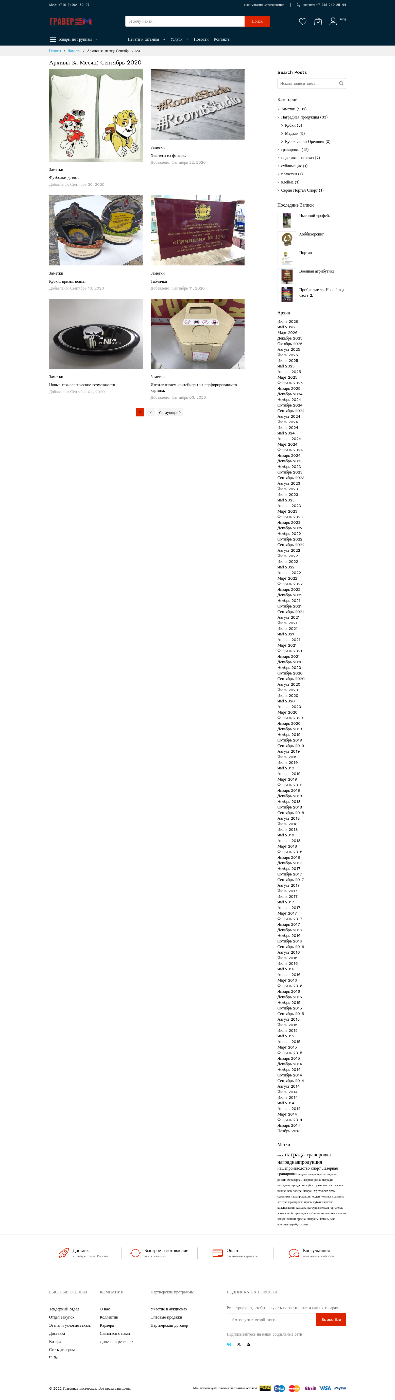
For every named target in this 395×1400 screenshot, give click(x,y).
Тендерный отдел (64, 1309)
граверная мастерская (329, 1185)
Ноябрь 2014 (289, 1069)
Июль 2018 (288, 823)
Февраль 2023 (290, 516)
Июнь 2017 (288, 896)
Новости (201, 39)
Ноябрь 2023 (289, 466)
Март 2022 (287, 578)
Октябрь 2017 (290, 874)
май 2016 (286, 969)
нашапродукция (302, 1196)
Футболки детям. (64, 177)
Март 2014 (287, 1114)
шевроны (313, 1219)
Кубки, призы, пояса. (67, 281)
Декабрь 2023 (290, 461)
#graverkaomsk (325, 1191)
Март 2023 (287, 511)
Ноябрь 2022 (289, 533)
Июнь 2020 (288, 695)
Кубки (290, 125)
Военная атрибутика (317, 271)
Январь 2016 (289, 991)
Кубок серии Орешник (304, 141)
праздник (338, 1196)
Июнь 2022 (288, 561)
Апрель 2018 (289, 840)
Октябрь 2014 (290, 1075)
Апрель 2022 (289, 572)
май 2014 (286, 1103)
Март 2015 (287, 1047)
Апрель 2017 (289, 907)
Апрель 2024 (289, 438)
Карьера (107, 1325)
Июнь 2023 (288, 494)
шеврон (308, 1191)
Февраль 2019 (290, 784)
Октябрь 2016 (290, 941)
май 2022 (286, 567)
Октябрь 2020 (290, 673)
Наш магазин (253, 5)
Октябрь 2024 (290, 405)
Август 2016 (289, 952)
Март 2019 (287, 779)
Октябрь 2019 (290, 740)
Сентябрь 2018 (291, 812)
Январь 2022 (289, 589)
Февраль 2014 (290, 1119)
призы (308, 1202)
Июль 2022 (288, 555)
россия (282, 1180)
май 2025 (286, 366)
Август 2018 (289, 818)
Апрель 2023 (289, 505)
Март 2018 (287, 846)
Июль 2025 (288, 354)
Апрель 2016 (289, 974)
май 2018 (286, 835)
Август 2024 (289, 416)
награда (296, 1154)
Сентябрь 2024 (291, 410)
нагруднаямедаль (319, 1207)
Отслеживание (274, 5)
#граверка (294, 1180)
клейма (287, 182)
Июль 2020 (288, 689)
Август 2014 (289, 1086)
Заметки (56, 169)
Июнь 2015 (288, 1030)
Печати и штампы (143, 39)
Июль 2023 (288, 488)
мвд (332, 1219)
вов (290, 1191)
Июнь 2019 (288, 762)
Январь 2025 (289, 388)
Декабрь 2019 (290, 729)
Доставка (57, 1333)
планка (282, 1191)
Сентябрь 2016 (291, 946)
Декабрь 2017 (290, 863)
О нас (105, 1309)
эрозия (282, 1213)
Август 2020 (289, 684)
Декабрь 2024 (290, 394)
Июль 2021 (287, 622)
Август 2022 (289, 550)
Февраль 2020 (290, 717)
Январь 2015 (289, 1058)
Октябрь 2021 (290, 606)
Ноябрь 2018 (289, 801)
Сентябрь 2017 (291, 879)
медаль (303, 1174)
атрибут (295, 1224)
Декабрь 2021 (290, 595)
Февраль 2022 (290, 583)
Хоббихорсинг (311, 234)
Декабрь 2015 (290, 996)
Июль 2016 (288, 957)
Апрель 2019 (289, 773)
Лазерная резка (312, 1180)
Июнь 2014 (288, 1097)
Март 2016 (287, 980)
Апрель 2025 (289, 371)
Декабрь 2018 (290, 796)
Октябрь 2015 (290, 1008)
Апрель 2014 (289, 1108)
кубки (317, 1202)
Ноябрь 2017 (289, 868)
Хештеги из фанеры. (168, 155)
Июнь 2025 (288, 360)
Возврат (56, 1341)
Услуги (176, 39)
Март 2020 (288, 712)
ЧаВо (53, 1357)
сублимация (291, 165)
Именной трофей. (314, 215)
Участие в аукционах (169, 1309)
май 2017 (286, 902)
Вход (342, 19)
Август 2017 (289, 885)
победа (298, 1191)
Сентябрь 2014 (291, 1080)
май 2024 (286, 433)
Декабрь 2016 (290, 929)
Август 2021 (289, 617)
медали (332, 1174)
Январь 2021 (289, 656)
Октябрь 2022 (290, 539)
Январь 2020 (289, 723)
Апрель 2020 (289, 706)
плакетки (289, 174)
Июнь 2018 (288, 829)
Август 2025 (289, 349)
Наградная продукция (300, 117)
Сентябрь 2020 (291, 678)
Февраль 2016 (290, 985)
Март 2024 (288, 444)
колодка (301, 1207)
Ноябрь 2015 (289, 1002)
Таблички (159, 281)
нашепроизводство (294, 1168)
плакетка (327, 1202)
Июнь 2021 (288, 628)
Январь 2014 (289, 1125)
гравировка (291, 149)
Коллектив (109, 1317)
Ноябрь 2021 (289, 600)
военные (283, 1224)
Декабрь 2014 (290, 1063)
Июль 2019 (288, 756)
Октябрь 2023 (290, 472)
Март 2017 (287, 913)
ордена (302, 1219)
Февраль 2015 (290, 1052)
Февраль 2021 (290, 650)
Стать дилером (62, 1349)
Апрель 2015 (289, 1041)
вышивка (331, 1213)
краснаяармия (287, 1207)
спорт (316, 1168)
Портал (305, 252)
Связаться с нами (115, 1333)
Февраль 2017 (290, 918)
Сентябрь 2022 (291, 544)
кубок (310, 1185)
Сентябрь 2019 (291, 745)
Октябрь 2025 (290, 343)
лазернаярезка (317, 1174)
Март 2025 (287, 377)
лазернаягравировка (291, 1202)
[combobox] (185, 21)
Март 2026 (288, 332)
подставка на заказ (297, 157)
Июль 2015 (287, 1024)
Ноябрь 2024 (289, 399)
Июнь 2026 (288, 321)
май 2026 (286, 327)
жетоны (324, 1219)
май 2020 (286, 701)
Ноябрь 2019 (289, 734)
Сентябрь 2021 (291, 611)
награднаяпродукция (300, 1162)
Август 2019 (289, 751)
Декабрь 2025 (290, 338)
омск (281, 1155)
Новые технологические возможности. (82, 384)
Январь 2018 (289, 857)
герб (290, 1213)
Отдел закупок (62, 1317)
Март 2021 (287, 645)
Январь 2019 (289, 790)
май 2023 (286, 500)
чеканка (326, 1196)
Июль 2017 (287, 890)
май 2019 (286, 768)
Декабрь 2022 (290, 528)
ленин (342, 1213)
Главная (55, 51)
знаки (304, 1224)
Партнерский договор (169, 1325)
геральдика (301, 1213)
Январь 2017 (289, 924)
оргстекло (337, 1207)
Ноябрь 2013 (289, 1130)
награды (327, 1180)
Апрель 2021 (289, 639)
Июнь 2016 (288, 963)
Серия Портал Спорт (299, 190)
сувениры (284, 1196)
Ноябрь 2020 (289, 667)
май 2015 (286, 1036)
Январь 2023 (289, 522)
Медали (292, 133)
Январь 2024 (289, 455)
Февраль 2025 (290, 382)
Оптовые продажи (166, 1317)
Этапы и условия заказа (70, 1325)
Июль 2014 (288, 1091)
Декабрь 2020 (290, 662)
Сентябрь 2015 (291, 1013)
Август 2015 (289, 1019)
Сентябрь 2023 (291, 477)
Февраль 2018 (290, 851)
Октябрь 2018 (290, 807)
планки (291, 1219)
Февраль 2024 (290, 449)
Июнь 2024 (288, 427)
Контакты (222, 39)
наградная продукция (292, 1185)
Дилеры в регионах (117, 1341)
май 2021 (286, 634)
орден (316, 1196)
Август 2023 (289, 483)
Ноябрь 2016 (289, 935)
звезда (282, 1219)
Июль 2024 (288, 421)
